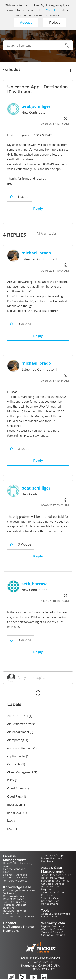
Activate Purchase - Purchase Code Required (53, 886)
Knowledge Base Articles (19, 890)
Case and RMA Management (50, 902)
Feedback (47, 861)
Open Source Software (55, 913)
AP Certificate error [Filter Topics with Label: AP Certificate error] (20, 724)
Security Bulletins (14, 901)
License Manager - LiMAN (15, 870)
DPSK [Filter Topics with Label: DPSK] (10, 780)
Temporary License (15, 880)
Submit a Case (50, 898)
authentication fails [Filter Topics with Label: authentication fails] (20, 748)
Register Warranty (52, 926)
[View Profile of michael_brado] (36, 253)
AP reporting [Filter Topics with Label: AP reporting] (15, 740)
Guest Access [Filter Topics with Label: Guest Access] (16, 788)
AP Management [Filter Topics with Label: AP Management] (18, 732)
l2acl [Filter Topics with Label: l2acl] (10, 820)
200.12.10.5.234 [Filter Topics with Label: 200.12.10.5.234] (17, 716)
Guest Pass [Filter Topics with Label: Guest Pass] (14, 796)
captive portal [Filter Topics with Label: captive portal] (16, 756)
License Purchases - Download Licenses (16, 876)
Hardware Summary (54, 877)
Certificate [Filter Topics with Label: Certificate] (14, 764)
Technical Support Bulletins (14, 906)
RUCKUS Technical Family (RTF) (15, 912)
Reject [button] (54, 22)
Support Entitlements (55, 880)
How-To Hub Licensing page (17, 864)
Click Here (52, 10)
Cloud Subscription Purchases (53, 894)
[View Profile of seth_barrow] (34, 583)
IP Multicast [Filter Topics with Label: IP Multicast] (14, 812)
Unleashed (12, 70)
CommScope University (18, 916)
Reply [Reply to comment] (38, 336)
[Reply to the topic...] (43, 678)
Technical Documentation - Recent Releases (14, 896)
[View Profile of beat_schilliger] (35, 106)
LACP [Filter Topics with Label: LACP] (10, 829)
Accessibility (49, 916)
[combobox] (38, 45)
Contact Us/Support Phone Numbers (54, 857)
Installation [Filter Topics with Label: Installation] (14, 804)
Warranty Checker (52, 929)
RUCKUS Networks (40, 958)
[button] (26, 22)
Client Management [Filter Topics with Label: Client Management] (20, 772)
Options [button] (70, 69)
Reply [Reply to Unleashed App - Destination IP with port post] (38, 209)
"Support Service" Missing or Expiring (53, 933)
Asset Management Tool (56, 874)
